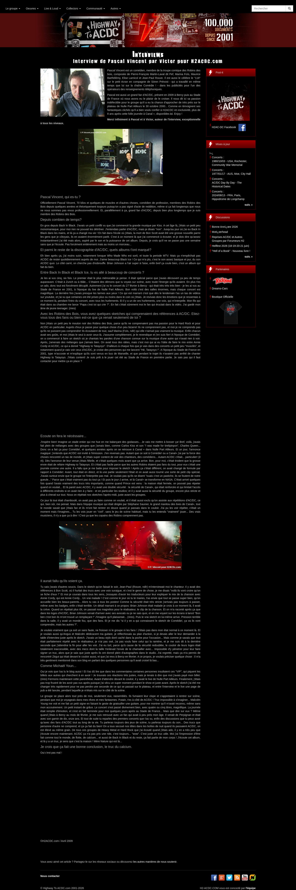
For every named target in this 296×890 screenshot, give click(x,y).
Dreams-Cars (220, 288)
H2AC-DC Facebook (224, 127)
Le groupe (13, 8)
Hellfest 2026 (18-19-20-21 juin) (230, 245)
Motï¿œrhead (220, 231)
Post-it (219, 72)
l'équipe (251, 888)
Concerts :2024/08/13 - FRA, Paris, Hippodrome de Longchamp (228, 195)
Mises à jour (223, 144)
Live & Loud (52, 8)
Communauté (95, 8)
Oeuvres (32, 8)
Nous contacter (50, 876)
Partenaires (222, 269)
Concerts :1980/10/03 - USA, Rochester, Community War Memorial (229, 161)
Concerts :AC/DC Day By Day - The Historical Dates (227, 182)
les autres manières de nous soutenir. (155, 861)
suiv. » (248, 204)
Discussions (223, 217)
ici (171, 113)
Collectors (73, 8)
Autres (116, 8)
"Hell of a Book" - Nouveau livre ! (231, 250)
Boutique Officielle (222, 296)
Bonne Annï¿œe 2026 (225, 226)
